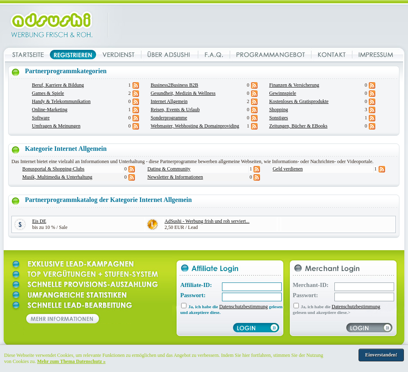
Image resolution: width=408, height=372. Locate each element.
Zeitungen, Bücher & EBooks (298, 126)
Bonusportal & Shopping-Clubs (53, 169)
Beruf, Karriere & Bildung (58, 85)
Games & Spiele (48, 93)
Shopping (278, 109)
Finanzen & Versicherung (294, 85)
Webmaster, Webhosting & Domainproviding (194, 126)
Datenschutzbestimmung (243, 306)
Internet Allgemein (168, 101)
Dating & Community (169, 169)
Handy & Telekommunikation (61, 101)
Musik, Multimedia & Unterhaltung (57, 177)
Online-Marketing (49, 109)
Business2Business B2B (174, 85)
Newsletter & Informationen (175, 177)
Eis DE (39, 221)
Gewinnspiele (282, 93)
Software (40, 118)
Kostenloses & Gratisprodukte (298, 101)
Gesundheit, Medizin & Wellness (182, 93)
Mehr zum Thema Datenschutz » (71, 361)
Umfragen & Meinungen (56, 126)
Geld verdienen (288, 169)
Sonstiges (278, 118)
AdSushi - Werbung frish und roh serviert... (207, 221)
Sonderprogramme (168, 118)
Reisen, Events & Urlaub (175, 109)
